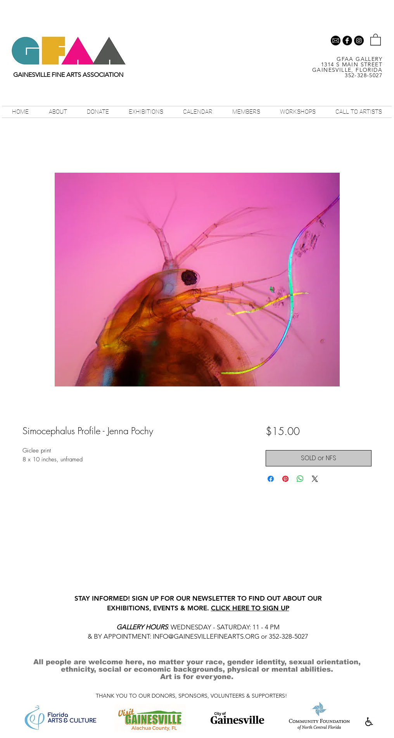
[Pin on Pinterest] (285, 478)
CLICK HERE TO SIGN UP (250, 608)
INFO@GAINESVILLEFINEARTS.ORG (206, 636)
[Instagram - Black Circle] (359, 40)
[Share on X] (315, 478)
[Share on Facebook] (270, 478)
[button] (375, 39)
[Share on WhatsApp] (300, 478)
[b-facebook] (347, 40)
